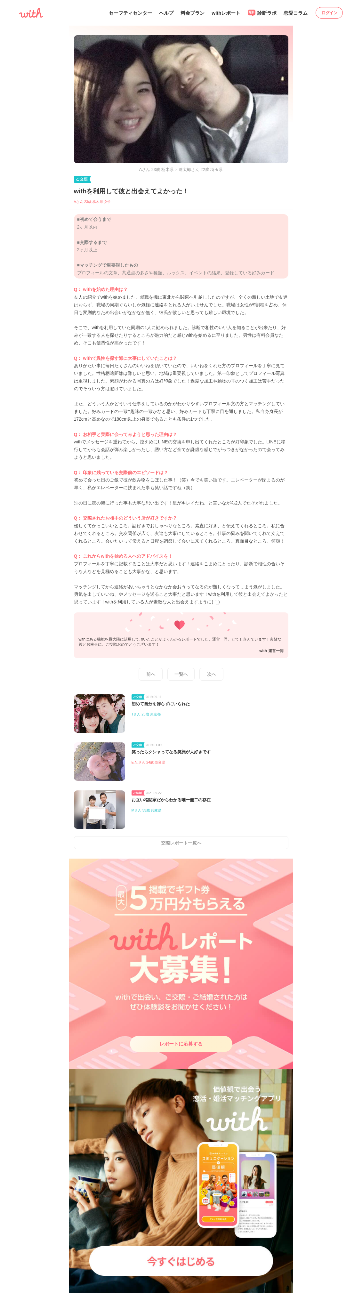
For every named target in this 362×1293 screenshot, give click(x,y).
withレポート (226, 13)
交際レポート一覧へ (181, 842)
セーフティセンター (130, 13)
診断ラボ (262, 13)
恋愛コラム (296, 13)
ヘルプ (166, 13)
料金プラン (193, 13)
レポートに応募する (181, 1044)
